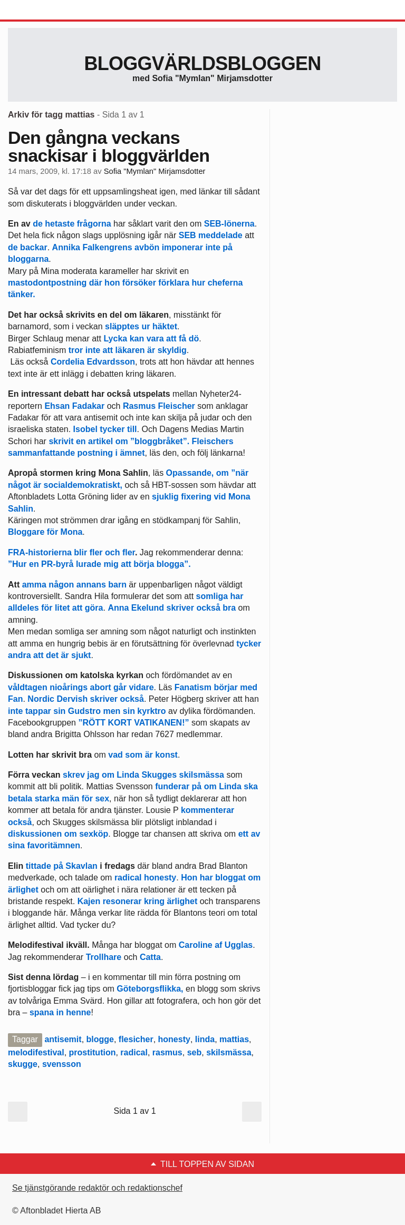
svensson (61, 1064)
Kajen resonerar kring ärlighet (138, 901)
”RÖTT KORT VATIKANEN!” (133, 722)
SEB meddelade (211, 235)
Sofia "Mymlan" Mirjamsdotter (155, 171)
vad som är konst (143, 754)
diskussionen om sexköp (58, 833)
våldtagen (27, 687)
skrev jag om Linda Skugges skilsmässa (143, 774)
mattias (234, 1039)
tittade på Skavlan (60, 865)
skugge (22, 1064)
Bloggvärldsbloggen (202, 63)
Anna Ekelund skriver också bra (172, 607)
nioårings (69, 687)
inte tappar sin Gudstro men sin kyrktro (87, 711)
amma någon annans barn (74, 584)
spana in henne (60, 1012)
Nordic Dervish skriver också (85, 698)
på (228, 247)
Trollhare (104, 957)
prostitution (92, 1052)
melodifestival (36, 1052)
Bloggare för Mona (45, 531)
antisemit (62, 1039)
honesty (174, 1039)
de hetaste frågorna (72, 223)
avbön (146, 247)
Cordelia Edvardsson (93, 361)
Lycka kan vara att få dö (150, 338)
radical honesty (145, 877)
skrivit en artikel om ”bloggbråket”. (120, 441)
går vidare (133, 687)
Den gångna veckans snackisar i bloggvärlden (108, 146)
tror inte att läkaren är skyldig (128, 350)
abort (100, 687)
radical (134, 1052)
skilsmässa (228, 1052)
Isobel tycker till (105, 429)
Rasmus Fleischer (159, 405)
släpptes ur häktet (141, 326)
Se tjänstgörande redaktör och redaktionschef (97, 1187)
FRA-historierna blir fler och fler (71, 552)
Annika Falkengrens (92, 247)
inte (212, 247)
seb (194, 1052)
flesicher (136, 1039)
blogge (100, 1039)
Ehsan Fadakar (74, 405)
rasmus (167, 1052)
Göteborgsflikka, (151, 988)
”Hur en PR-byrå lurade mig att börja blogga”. (99, 564)
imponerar (182, 247)
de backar (27, 247)
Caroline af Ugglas (214, 944)
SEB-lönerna (229, 223)
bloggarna (28, 258)
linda (205, 1039)
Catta (150, 957)
